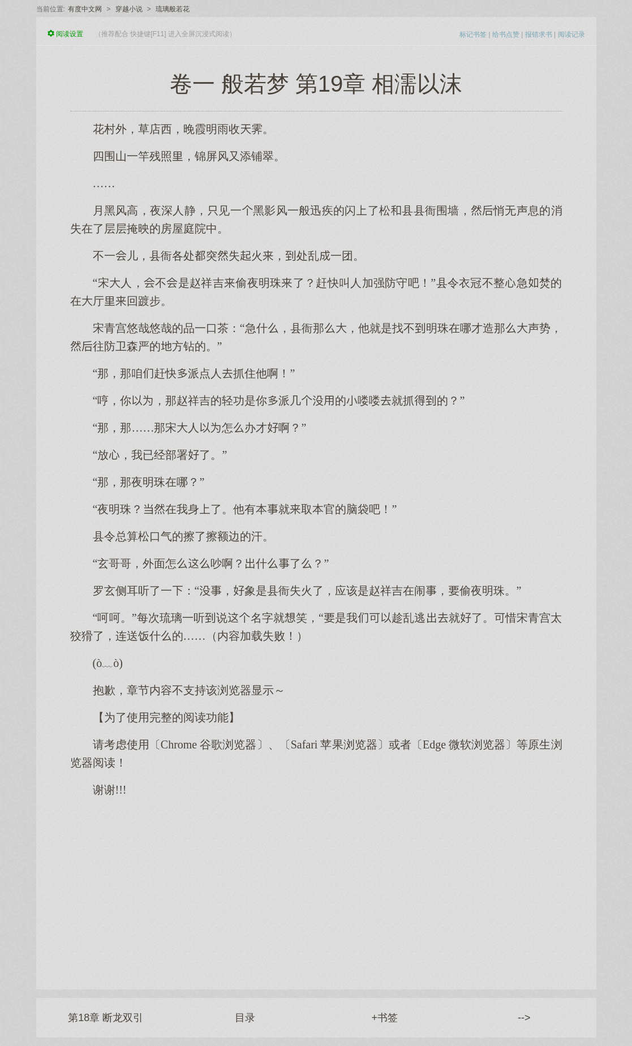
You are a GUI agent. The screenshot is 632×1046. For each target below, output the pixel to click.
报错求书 (538, 34)
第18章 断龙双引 (105, 1017)
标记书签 (473, 34)
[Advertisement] (316, 887)
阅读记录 (571, 34)
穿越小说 (129, 9)
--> (524, 1017)
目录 (245, 1017)
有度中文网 (85, 9)
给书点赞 (505, 34)
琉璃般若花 (173, 9)
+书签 (384, 1017)
